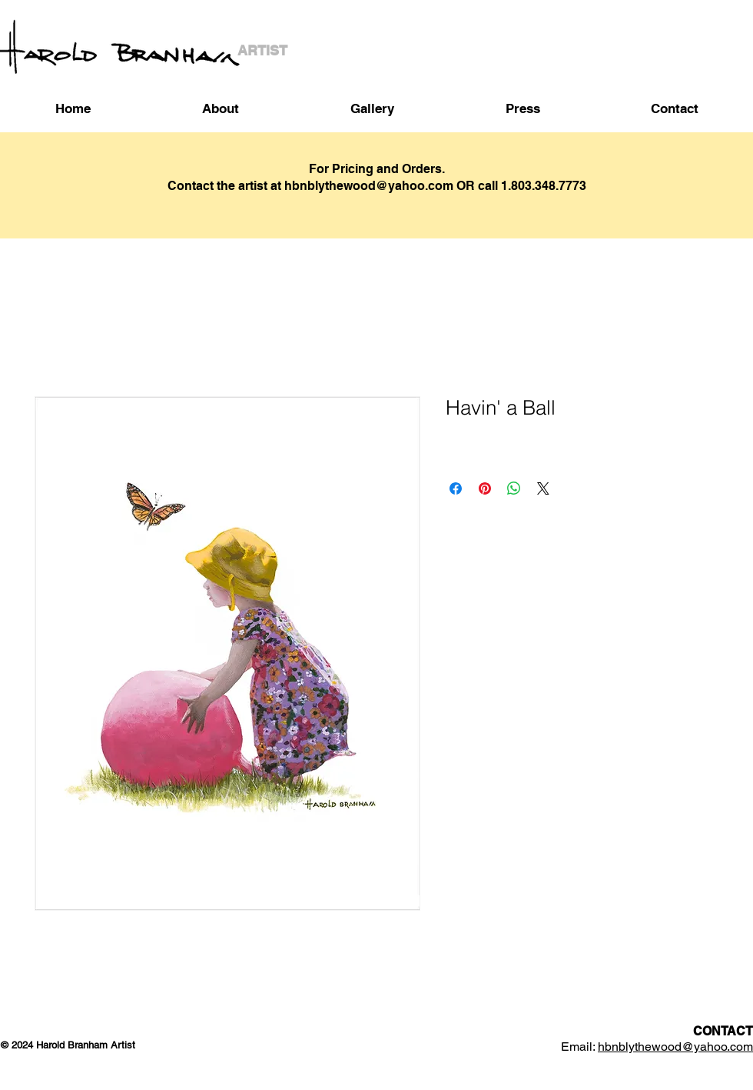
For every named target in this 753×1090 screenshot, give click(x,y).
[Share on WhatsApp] (514, 488)
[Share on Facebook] (455, 488)
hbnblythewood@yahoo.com (675, 1046)
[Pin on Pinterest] (485, 488)
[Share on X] (543, 488)
